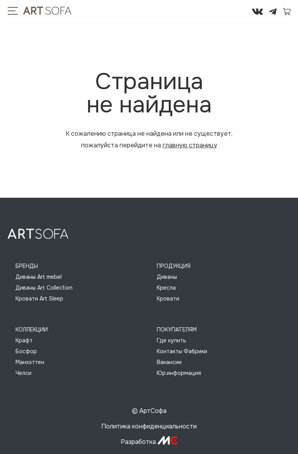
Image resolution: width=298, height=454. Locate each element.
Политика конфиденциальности (149, 426)
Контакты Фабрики (182, 351)
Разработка (149, 442)
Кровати (168, 298)
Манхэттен (30, 362)
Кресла (166, 287)
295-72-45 (234, 11)
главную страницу (190, 145)
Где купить (171, 340)
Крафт (24, 340)
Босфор (26, 351)
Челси (23, 372)
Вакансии (169, 362)
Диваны (167, 276)
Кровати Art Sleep (39, 298)
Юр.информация (179, 372)
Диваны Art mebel (39, 276)
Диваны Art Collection (44, 287)
